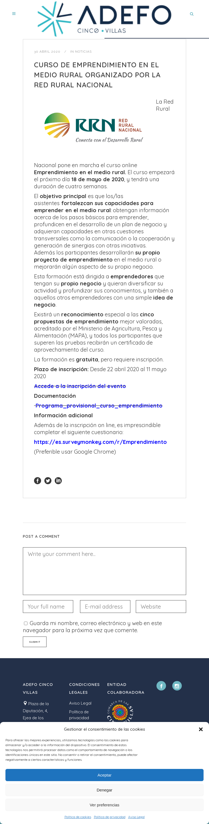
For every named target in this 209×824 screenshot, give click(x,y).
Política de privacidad (109, 817)
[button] (201, 729)
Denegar (104, 790)
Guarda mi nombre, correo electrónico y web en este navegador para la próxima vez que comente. (92, 627)
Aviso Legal (136, 817)
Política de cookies (77, 817)
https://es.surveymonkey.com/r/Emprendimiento (100, 441)
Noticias (83, 51)
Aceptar (104, 775)
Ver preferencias (104, 805)
